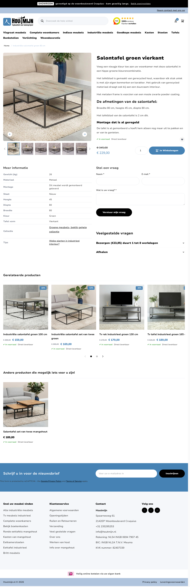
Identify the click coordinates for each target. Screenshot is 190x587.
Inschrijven (172, 473)
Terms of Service (74, 481)
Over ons (54, 537)
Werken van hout (59, 542)
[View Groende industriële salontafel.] (68, 149)
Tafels (175, 32)
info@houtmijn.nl (106, 531)
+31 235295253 (105, 526)
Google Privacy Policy (51, 481)
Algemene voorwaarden (64, 510)
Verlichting (29, 38)
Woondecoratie (50, 38)
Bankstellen (11, 38)
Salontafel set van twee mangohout (25, 431)
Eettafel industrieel (15, 547)
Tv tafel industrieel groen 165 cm (167, 334)
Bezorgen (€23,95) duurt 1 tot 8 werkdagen (140, 243)
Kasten (149, 32)
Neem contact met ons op (171, 10)
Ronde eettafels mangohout (20, 531)
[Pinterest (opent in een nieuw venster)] (144, 510)
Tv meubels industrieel (17, 515)
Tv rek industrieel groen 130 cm (118, 334)
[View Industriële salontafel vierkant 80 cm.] (13, 149)
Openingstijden (58, 515)
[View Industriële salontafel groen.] (41, 149)
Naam (100, 174)
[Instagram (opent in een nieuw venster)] (157, 510)
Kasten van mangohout (17, 537)
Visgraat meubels (14, 32)
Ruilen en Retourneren (63, 521)
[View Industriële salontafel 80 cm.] (54, 149)
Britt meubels (11, 553)
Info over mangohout (62, 547)
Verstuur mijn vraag (114, 212)
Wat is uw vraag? (106, 190)
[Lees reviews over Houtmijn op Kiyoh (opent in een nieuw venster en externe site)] (124, 21)
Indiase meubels (73, 32)
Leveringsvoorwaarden (172, 582)
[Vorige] (9, 134)
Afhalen (140, 252)
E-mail (146, 174)
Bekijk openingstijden (141, 3)
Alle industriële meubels (18, 510)
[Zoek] (42, 21)
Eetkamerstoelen (13, 542)
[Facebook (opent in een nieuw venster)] (151, 510)
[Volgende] (84, 134)
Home (6, 45)
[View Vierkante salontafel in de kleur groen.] (81, 149)
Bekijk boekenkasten (15, 526)
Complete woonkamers (44, 32)
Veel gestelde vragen (62, 531)
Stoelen (163, 32)
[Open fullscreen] (47, 97)
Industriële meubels (100, 32)
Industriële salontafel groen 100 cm (25, 334)
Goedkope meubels (129, 32)
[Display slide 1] (91, 356)
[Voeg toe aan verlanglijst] (182, 139)
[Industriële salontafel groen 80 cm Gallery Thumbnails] (47, 149)
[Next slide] (103, 356)
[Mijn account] (176, 21)
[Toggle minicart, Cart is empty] (183, 21)
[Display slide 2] (97, 356)
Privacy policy (149, 582)
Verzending (56, 526)
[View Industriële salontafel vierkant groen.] (27, 149)
